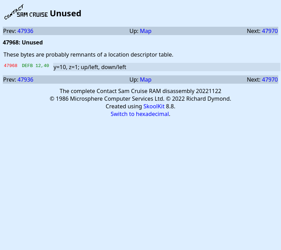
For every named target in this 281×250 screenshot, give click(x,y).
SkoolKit (154, 106)
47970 (270, 31)
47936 (25, 31)
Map (145, 31)
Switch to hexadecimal (140, 114)
